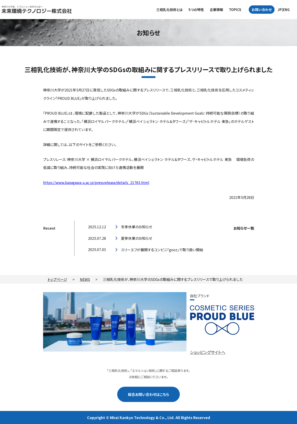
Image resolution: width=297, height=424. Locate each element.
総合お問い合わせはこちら (148, 394)
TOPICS (235, 9)
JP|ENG (283, 9)
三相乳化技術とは (169, 9)
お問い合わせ (262, 9)
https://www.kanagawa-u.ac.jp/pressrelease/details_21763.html (96, 182)
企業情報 (216, 9)
